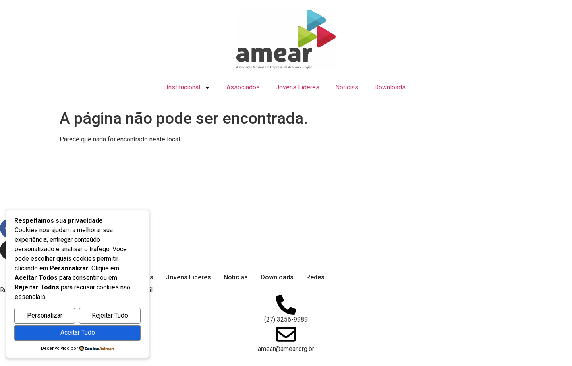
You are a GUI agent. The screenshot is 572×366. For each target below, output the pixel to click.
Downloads (390, 87)
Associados (243, 87)
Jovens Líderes (297, 87)
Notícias (346, 87)
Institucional (188, 87)
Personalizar (44, 315)
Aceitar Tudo (77, 332)
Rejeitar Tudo (110, 315)
